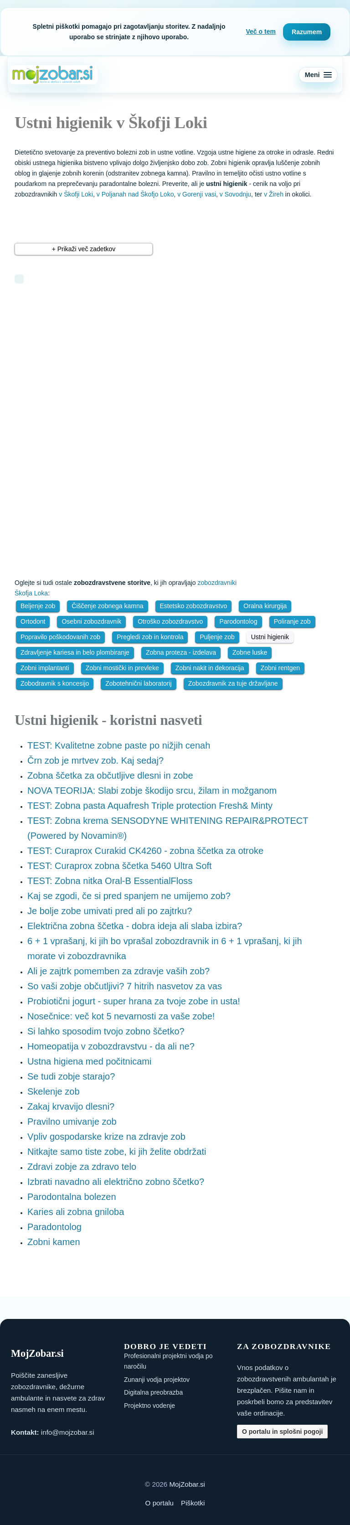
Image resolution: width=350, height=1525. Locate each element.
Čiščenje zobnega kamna (107, 606)
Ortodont (33, 621)
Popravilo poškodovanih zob (60, 637)
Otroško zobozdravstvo (170, 621)
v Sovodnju (235, 194)
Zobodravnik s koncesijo (55, 683)
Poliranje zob (292, 621)
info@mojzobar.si (67, 1432)
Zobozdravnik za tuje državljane (233, 683)
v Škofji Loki (76, 194)
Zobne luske (249, 652)
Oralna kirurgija (265, 606)
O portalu (159, 1503)
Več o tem (261, 31)
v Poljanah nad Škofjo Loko (135, 194)
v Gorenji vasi (196, 194)
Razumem (307, 32)
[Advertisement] (135, 359)
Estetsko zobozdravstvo (193, 606)
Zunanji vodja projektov (157, 1379)
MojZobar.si (187, 1484)
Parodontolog (238, 621)
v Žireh (273, 194)
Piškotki (193, 1503)
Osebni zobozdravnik (91, 621)
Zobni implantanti (45, 668)
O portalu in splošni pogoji (282, 1431)
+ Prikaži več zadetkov (84, 249)
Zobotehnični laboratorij (138, 683)
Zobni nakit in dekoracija (209, 668)
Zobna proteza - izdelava (181, 652)
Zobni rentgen (280, 668)
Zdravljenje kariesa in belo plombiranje (75, 652)
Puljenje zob (217, 637)
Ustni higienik (270, 637)
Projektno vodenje (149, 1405)
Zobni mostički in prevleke (122, 668)
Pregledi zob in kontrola (150, 637)
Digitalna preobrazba (153, 1392)
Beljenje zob (38, 606)
